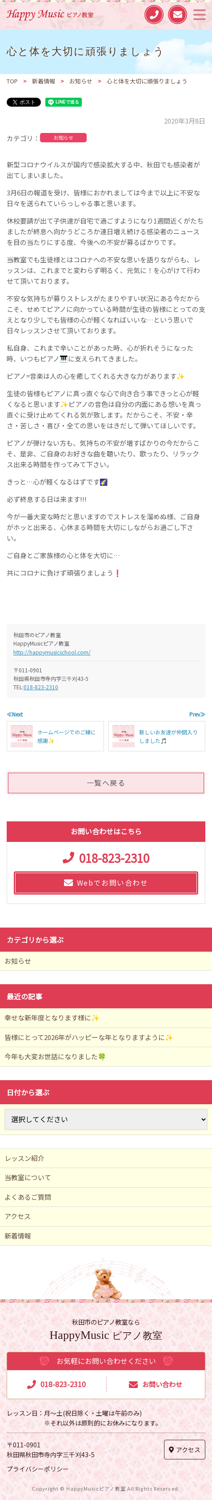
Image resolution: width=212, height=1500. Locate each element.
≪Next (15, 714)
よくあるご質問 (27, 1197)
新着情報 (17, 1235)
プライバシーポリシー (38, 1468)
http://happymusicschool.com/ (52, 652)
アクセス (17, 1216)
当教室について (27, 1177)
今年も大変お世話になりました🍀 (55, 1056)
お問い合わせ (162, 1384)
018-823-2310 (41, 687)
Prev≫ (197, 714)
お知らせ (63, 137)
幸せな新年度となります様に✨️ (52, 1017)
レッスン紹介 (24, 1158)
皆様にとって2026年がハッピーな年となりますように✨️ (88, 1037)
